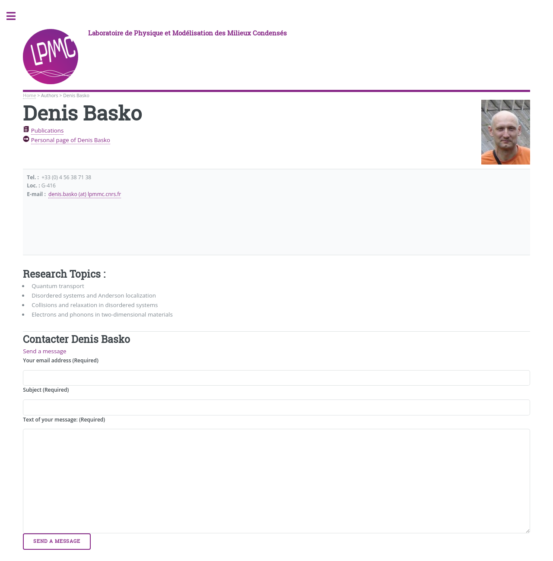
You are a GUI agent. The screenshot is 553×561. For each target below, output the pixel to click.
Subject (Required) (46, 389)
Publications (47, 130)
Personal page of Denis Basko (70, 140)
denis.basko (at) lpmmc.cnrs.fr (84, 194)
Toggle (15, 16)
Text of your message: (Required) (64, 419)
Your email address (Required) (60, 360)
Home (29, 95)
